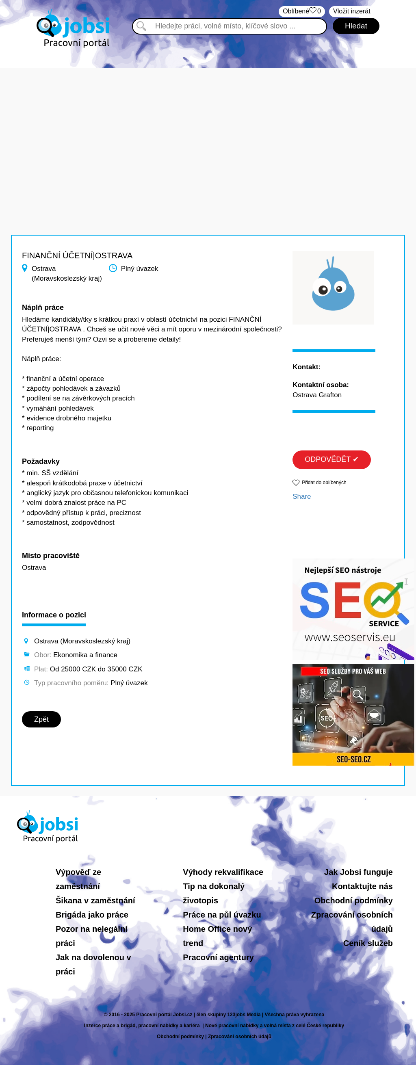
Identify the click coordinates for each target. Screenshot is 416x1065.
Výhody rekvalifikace (223, 872)
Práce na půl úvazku (222, 914)
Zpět (41, 719)
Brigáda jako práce (92, 914)
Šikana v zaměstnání (95, 900)
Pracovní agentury (218, 957)
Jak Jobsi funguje (358, 872)
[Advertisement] (208, 125)
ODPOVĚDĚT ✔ (332, 459)
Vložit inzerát (351, 11)
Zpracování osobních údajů (239, 1036)
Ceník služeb (368, 943)
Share (301, 496)
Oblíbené (302, 11)
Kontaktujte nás (362, 886)
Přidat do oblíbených (324, 482)
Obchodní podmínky (353, 900)
